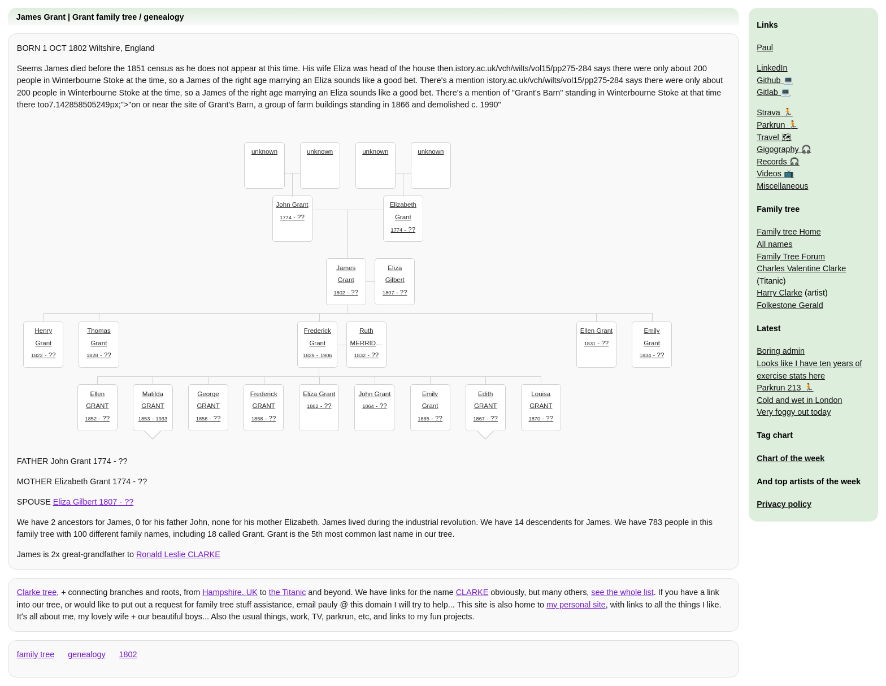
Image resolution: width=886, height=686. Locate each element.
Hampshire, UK (230, 592)
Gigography (777, 149)
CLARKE (472, 592)
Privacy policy (784, 504)
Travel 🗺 (774, 137)
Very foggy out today (794, 411)
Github (768, 80)
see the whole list (622, 592)
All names (774, 244)
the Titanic (287, 592)
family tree (35, 654)
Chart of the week (790, 458)
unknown (264, 151)
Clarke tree (37, 592)
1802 (128, 654)
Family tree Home (789, 231)
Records (772, 161)
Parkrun (771, 124)
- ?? (292, 209)
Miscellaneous (782, 185)
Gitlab (767, 92)
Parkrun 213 (779, 387)
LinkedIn (772, 67)
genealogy (86, 654)
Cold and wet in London (799, 400)
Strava (768, 112)
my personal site (576, 604)
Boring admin (781, 350)
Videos (769, 173)
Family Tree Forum (791, 256)
